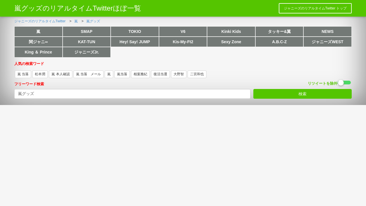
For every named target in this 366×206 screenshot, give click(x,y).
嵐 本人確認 (60, 74)
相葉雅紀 (140, 74)
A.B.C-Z (279, 41)
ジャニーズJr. (86, 52)
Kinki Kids (231, 31)
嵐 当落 (23, 74)
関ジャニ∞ (38, 41)
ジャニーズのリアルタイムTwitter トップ (315, 8)
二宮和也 (197, 74)
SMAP (86, 31)
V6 (182, 31)
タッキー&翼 (279, 31)
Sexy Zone (231, 41)
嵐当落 (122, 74)
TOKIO (134, 31)
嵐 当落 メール (88, 74)
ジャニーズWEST (327, 41)
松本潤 (40, 74)
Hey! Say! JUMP (135, 41)
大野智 (179, 74)
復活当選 (160, 74)
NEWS (328, 31)
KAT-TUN (86, 41)
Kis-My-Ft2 (183, 41)
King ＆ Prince (38, 52)
